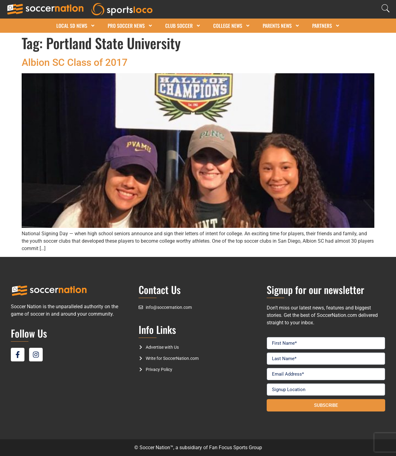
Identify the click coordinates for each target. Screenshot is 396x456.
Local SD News (75, 25)
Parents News (281, 25)
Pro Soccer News (130, 25)
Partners (326, 25)
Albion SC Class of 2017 (74, 62)
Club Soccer (183, 25)
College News (231, 25)
